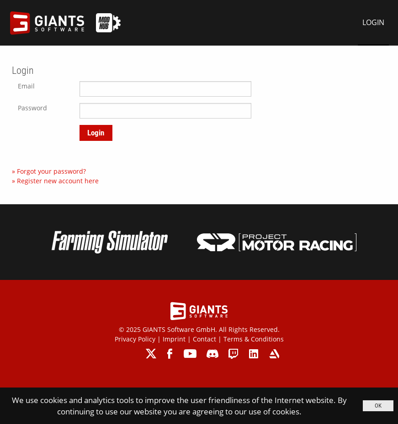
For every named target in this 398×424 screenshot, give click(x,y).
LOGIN (373, 22)
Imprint (174, 339)
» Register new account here (55, 180)
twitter (151, 353)
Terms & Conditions (253, 339)
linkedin (254, 353)
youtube (190, 353)
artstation (274, 353)
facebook (170, 353)
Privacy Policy (135, 339)
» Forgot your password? (49, 171)
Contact (204, 339)
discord (212, 353)
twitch (233, 353)
